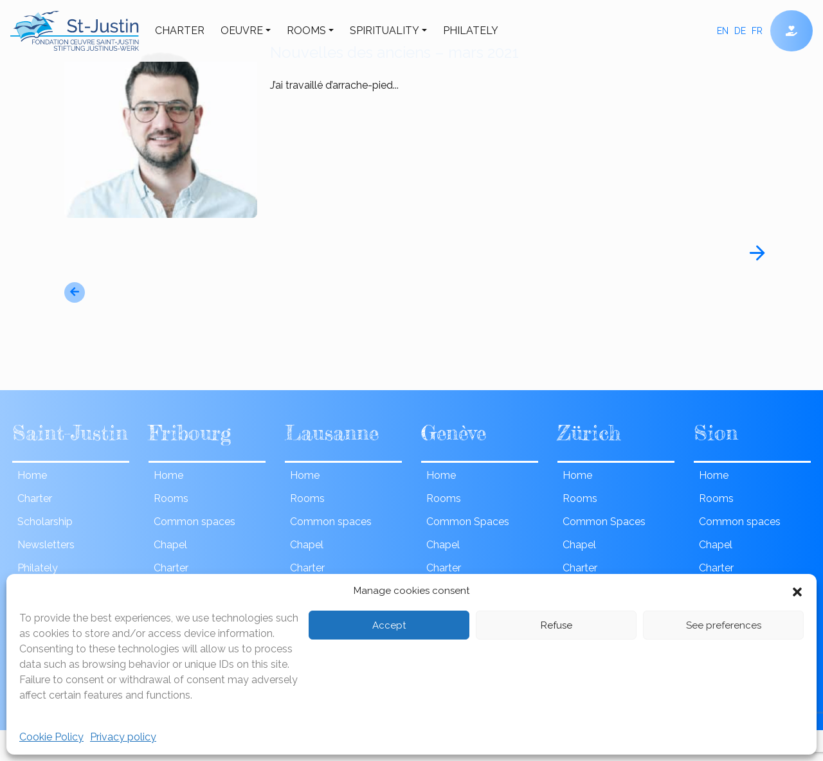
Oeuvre (242, 30)
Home (32, 475)
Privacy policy (123, 737)
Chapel (170, 545)
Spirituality (384, 30)
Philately (470, 30)
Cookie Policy (51, 737)
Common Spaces (467, 521)
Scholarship (45, 521)
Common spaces (194, 521)
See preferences (723, 625)
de (740, 31)
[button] (797, 590)
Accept (389, 625)
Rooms (306, 30)
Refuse (556, 625)
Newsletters (46, 545)
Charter (179, 30)
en (722, 31)
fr (757, 31)
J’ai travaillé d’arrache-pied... (514, 86)
